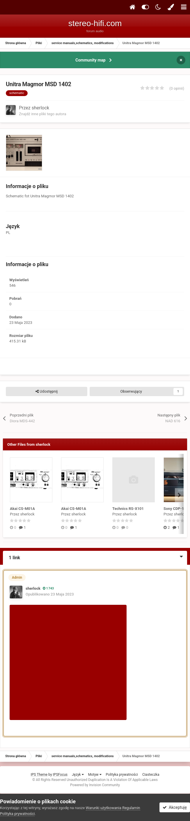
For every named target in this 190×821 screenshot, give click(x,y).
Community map (90, 60)
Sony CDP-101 (176, 508)
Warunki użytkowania (103, 808)
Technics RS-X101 (128, 508)
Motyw (95, 775)
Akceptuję (175, 807)
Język (78, 775)
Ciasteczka (150, 775)
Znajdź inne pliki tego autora (42, 114)
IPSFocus (60, 775)
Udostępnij (46, 391)
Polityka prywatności (122, 775)
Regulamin (131, 808)
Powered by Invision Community (95, 785)
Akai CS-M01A (22, 508)
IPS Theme (39, 775)
